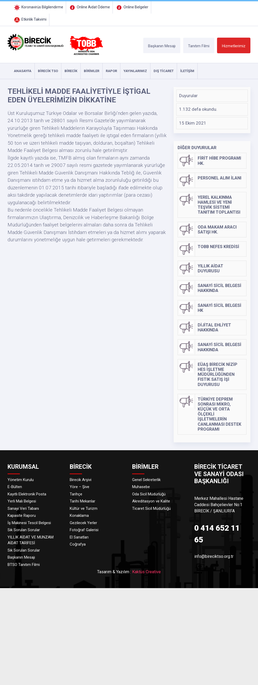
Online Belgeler (131, 7)
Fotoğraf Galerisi (84, 530)
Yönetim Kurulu (21, 479)
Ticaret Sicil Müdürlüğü (151, 508)
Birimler (91, 71)
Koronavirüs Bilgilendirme (38, 7)
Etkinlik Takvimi (29, 19)
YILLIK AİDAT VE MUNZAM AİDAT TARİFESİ (31, 540)
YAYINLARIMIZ (135, 71)
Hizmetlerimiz (233, 46)
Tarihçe (76, 494)
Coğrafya (78, 544)
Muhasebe (141, 486)
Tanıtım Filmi (198, 46)
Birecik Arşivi (80, 479)
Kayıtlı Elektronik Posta (27, 494)
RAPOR (111, 71)
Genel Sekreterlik (146, 479)
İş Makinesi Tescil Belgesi (29, 522)
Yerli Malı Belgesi (22, 501)
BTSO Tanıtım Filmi (24, 564)
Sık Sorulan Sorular (24, 530)
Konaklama (79, 515)
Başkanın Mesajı (161, 46)
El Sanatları (79, 537)
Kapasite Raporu (22, 515)
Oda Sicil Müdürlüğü (149, 494)
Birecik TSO (48, 71)
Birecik (70, 71)
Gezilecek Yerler (83, 522)
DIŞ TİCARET (164, 71)
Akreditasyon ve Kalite (151, 501)
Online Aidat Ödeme (89, 7)
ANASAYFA (22, 71)
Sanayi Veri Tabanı (23, 508)
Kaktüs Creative (146, 571)
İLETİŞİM (187, 71)
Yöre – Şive (79, 486)
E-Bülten (15, 486)
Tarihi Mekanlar (82, 501)
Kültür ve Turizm (83, 508)
